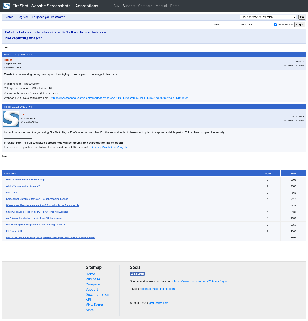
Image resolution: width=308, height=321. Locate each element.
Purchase (93, 279)
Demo (174, 6)
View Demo (94, 305)
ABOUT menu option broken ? (23, 186)
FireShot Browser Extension (76, 32)
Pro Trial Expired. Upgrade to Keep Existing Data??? (35, 224)
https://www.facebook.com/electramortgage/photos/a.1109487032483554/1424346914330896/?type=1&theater (119, 97)
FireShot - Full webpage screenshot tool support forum (32, 32)
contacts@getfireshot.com (158, 288)
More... (91, 310)
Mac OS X (11, 192)
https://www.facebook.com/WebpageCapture (201, 281)
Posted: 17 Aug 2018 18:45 (17, 54)
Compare (145, 6)
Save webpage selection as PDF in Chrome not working (37, 211)
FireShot (50, 6)
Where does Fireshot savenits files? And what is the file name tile (42, 205)
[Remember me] (275, 24)
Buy (116, 6)
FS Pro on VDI (14, 231)
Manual (161, 6)
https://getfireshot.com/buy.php (110, 147)
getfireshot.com (159, 303)
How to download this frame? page (25, 179)
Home (90, 274)
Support (129, 6)
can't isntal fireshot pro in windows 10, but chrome (34, 218)
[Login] (231, 24)
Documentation (97, 295)
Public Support (99, 32)
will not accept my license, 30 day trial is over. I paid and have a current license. (50, 237)
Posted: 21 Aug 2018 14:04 (17, 106)
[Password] (264, 24)
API (88, 300)
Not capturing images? (23, 38)
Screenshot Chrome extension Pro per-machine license (37, 199)
